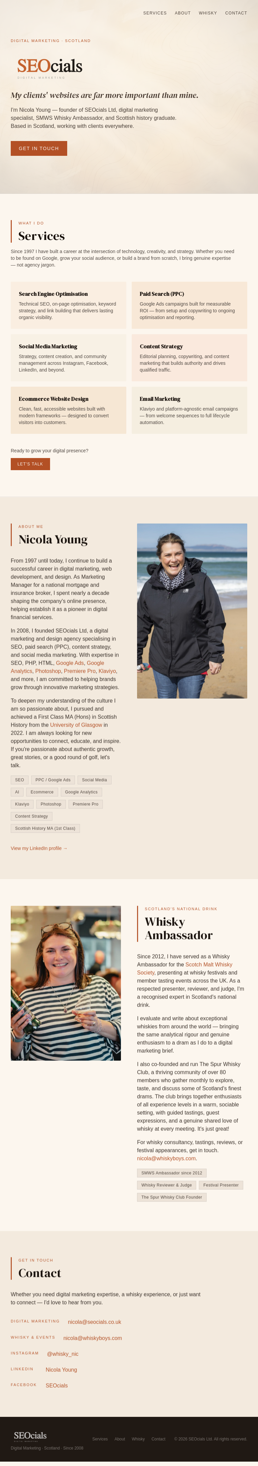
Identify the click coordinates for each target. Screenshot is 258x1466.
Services (155, 13)
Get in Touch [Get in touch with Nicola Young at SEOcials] (39, 148)
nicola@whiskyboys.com (92, 1344)
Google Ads (70, 666)
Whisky (208, 13)
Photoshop (48, 674)
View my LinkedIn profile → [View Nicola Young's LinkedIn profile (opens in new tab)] (39, 851)
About (183, 13)
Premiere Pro (79, 674)
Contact (236, 13)
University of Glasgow (76, 728)
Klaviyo (107, 674)
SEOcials (57, 1391)
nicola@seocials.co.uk (94, 1328)
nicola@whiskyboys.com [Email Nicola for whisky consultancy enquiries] (166, 1163)
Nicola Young (61, 1375)
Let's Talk (30, 464)
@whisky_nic (63, 1359)
